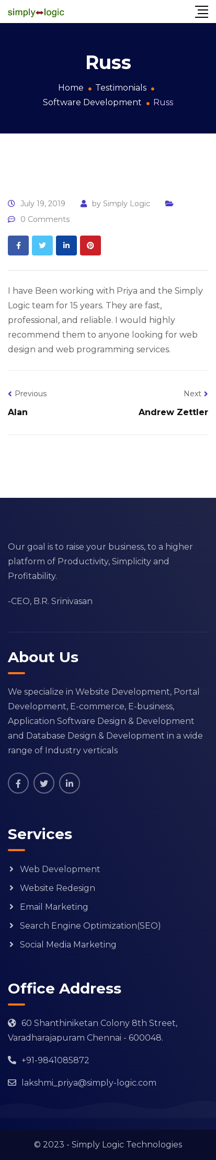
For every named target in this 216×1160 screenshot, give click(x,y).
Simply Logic (126, 203)
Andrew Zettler (173, 412)
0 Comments (45, 219)
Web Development (60, 869)
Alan (18, 412)
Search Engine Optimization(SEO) (90, 926)
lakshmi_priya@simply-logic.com (88, 1083)
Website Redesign (57, 888)
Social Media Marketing (68, 945)
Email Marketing (54, 907)
